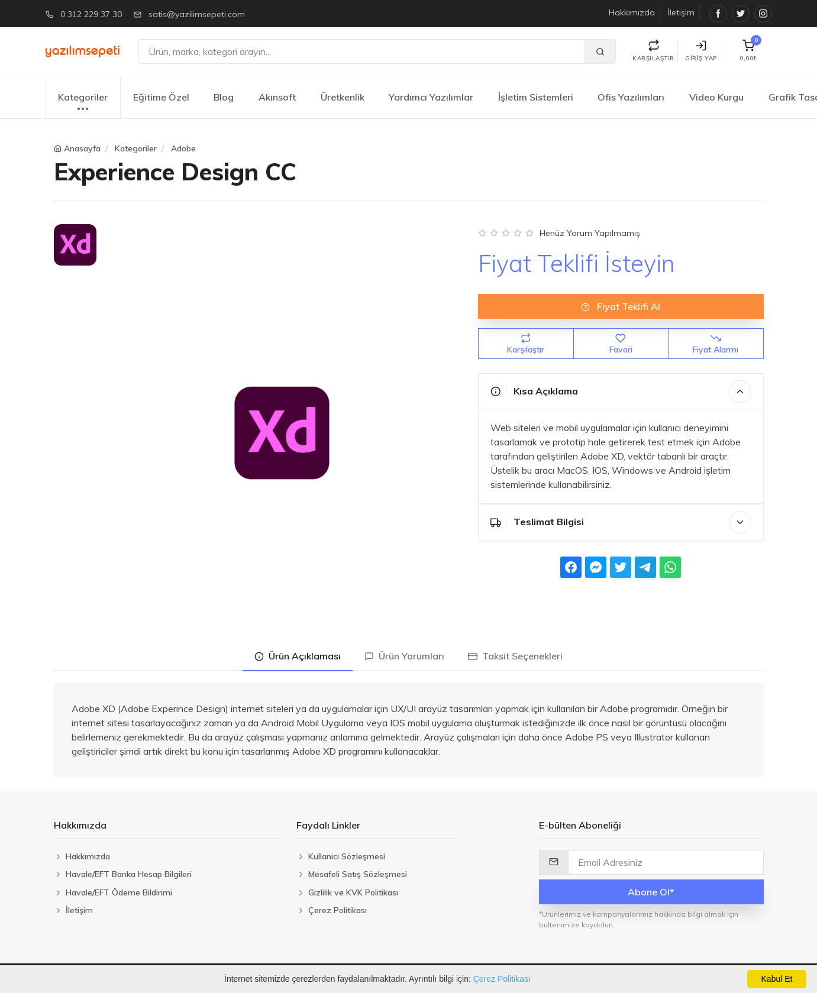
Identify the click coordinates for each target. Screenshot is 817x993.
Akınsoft (277, 97)
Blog (224, 97)
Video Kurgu (716, 97)
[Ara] (361, 51)
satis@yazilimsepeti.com (196, 14)
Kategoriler (83, 103)
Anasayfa (82, 148)
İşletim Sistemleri (535, 97)
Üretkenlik (342, 97)
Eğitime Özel (161, 97)
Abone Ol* (651, 892)
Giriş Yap (701, 51)
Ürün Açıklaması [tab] (297, 656)
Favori (620, 344)
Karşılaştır (525, 344)
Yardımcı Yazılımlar (431, 97)
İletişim (681, 12)
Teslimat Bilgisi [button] (620, 522)
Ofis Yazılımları (631, 97)
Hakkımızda (632, 12)
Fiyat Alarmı (715, 344)
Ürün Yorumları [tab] (404, 656)
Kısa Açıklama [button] (620, 391)
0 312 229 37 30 (91, 14)
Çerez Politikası (502, 979)
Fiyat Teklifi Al (620, 306)
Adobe (183, 148)
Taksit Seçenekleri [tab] (515, 656)
